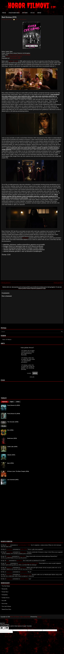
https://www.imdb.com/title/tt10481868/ (19, 55)
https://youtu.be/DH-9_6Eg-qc (14, 56)
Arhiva (17, 401)
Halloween (25, 238)
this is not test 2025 (25, 574)
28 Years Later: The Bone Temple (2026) (18, 471)
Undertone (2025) (12, 438)
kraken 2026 (23, 549)
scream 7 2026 (24, 579)
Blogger (39, 616)
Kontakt (39, 12)
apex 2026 (22, 556)
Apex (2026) (10, 463)
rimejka (16, 61)
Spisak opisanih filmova (14, 12)
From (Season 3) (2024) (13, 413)
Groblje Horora (5, 597)
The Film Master (6, 586)
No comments (23, 19)
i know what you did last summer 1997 (28, 563)
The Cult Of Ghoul (6, 606)
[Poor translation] (6, 628)
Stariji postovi (58, 283)
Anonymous (9, 549)
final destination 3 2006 (24, 545)
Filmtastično (5, 594)
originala (11, 61)
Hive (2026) (10, 430)
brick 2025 (23, 567)
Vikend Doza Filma (6, 609)
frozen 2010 (23, 572)
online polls (32, 376)
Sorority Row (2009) (15, 58)
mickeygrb (9, 556)
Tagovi (11, 401)
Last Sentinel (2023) (12, 479)
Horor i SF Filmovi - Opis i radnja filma (20, 616)
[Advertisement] (31, 267)
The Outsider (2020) (12, 422)
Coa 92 (8, 563)
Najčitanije (4, 401)
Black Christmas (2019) (9, 17)
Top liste (32, 12)
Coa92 (8, 545)
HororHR (4, 600)
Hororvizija (4, 603)
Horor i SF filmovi (6, 339)
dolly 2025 (23, 552)
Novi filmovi (25, 12)
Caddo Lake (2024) (12, 446)
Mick (7, 560)
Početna (4, 12)
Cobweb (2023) (11, 455)
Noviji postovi (6, 283)
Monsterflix (4, 589)
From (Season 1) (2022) (13, 405)
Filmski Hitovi (5, 592)
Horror (16, 19)
